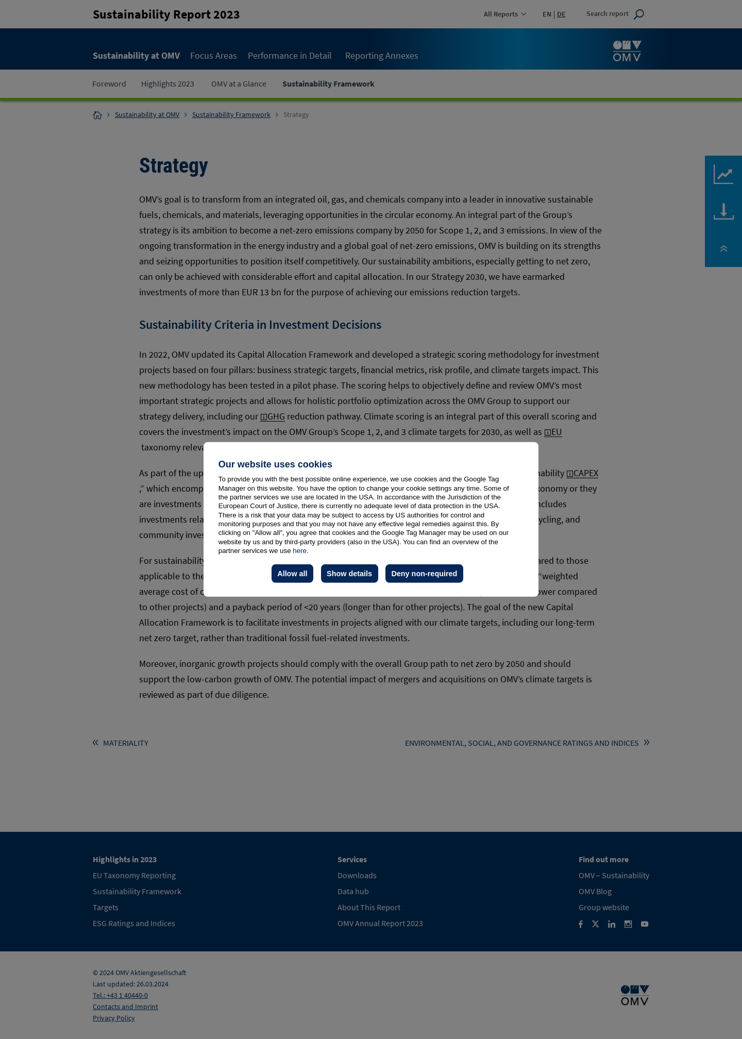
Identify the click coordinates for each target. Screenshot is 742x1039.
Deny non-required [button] (424, 573)
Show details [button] (349, 573)
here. (300, 551)
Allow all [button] (292, 573)
